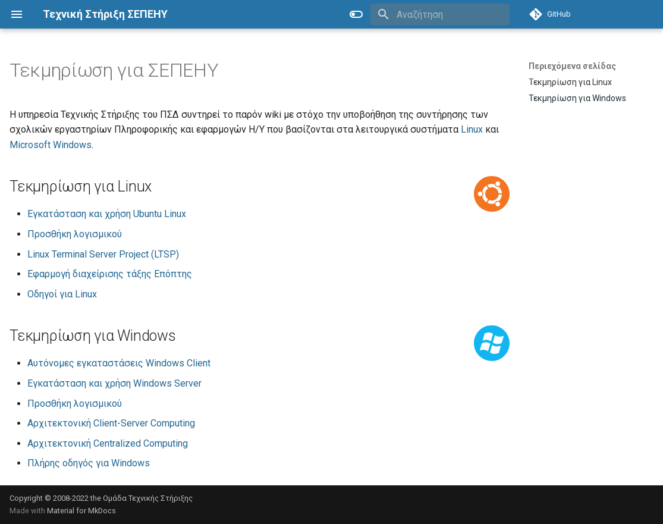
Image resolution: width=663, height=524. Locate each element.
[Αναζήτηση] (440, 14)
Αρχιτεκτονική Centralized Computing (107, 443)
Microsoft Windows (51, 144)
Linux (472, 129)
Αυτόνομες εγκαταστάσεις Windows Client (118, 363)
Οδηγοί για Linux (62, 294)
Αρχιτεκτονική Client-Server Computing (111, 423)
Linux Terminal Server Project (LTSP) (103, 254)
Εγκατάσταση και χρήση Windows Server (114, 383)
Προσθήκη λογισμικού (74, 234)
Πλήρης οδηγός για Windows (88, 463)
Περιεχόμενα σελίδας (572, 66)
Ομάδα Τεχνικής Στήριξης (148, 498)
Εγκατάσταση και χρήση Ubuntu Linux (106, 213)
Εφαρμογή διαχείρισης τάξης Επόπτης (109, 274)
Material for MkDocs (81, 510)
